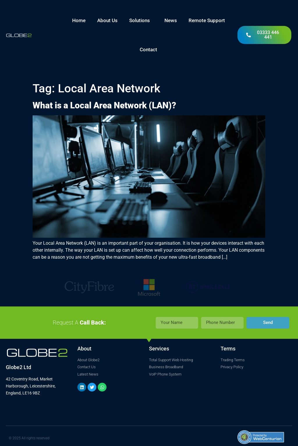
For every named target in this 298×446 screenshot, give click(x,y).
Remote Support (207, 20)
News (170, 20)
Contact (148, 49)
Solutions (141, 20)
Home (79, 20)
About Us (107, 20)
